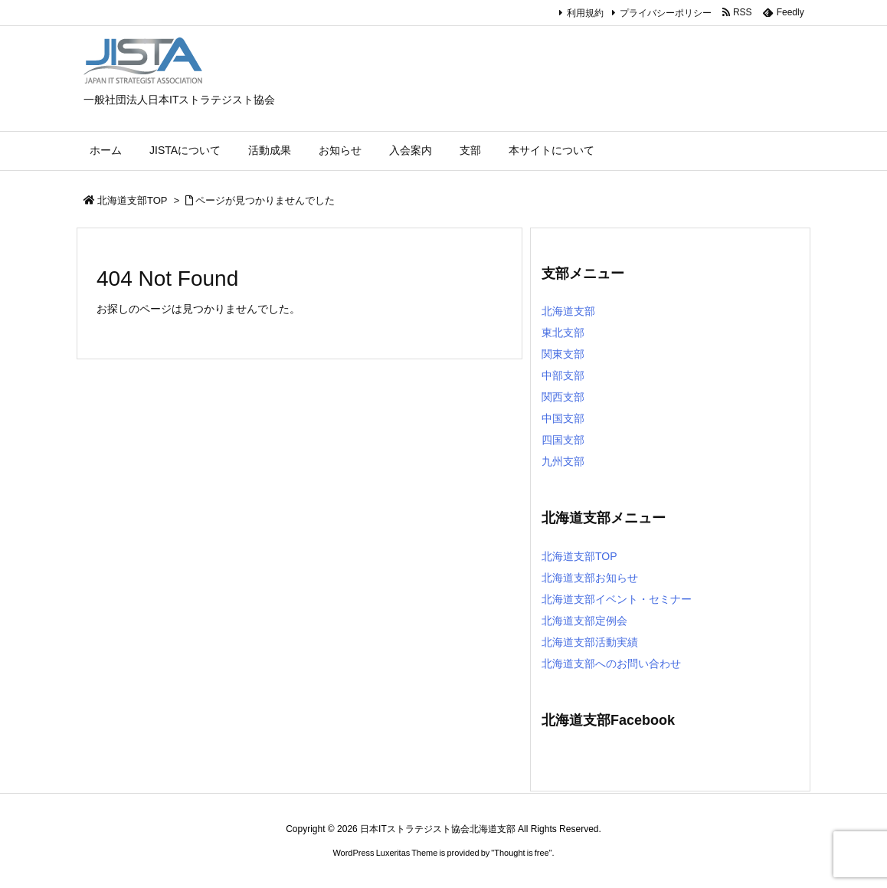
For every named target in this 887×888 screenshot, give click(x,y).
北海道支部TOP (132, 200)
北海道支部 (568, 311)
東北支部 (563, 332)
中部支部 (563, 375)
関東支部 (563, 354)
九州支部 (563, 461)
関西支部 (563, 397)
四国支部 (563, 440)
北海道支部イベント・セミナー (617, 599)
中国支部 (563, 418)
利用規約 (585, 13)
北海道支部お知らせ (590, 578)
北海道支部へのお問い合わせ (611, 663)
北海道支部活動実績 (590, 642)
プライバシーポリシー (666, 13)
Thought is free (521, 852)
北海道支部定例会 (584, 620)
